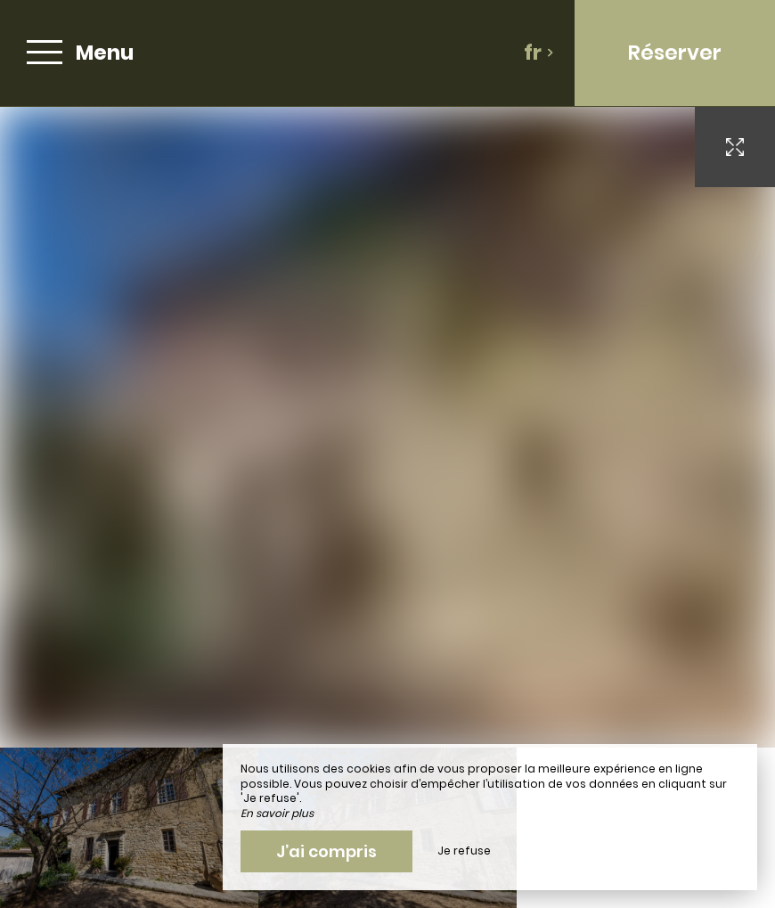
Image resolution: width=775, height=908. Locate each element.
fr (539, 52)
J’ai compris (326, 851)
